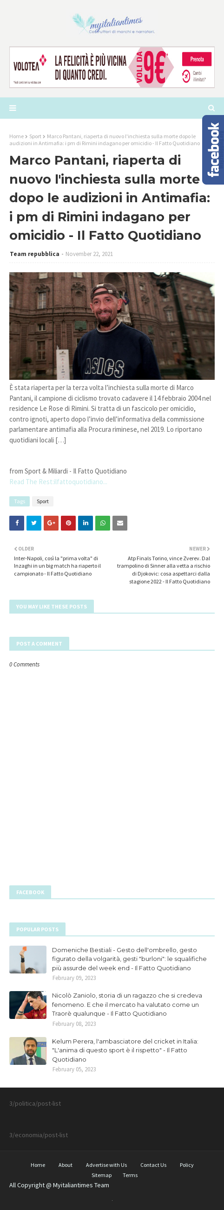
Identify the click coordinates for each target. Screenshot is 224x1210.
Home (16, 136)
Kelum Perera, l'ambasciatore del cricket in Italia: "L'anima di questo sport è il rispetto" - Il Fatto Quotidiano (125, 1050)
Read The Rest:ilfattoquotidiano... (58, 481)
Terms (130, 1175)
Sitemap (102, 1175)
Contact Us (153, 1164)
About (65, 1164)
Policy (187, 1164)
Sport (35, 136)
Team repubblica (34, 254)
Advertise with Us (106, 1164)
